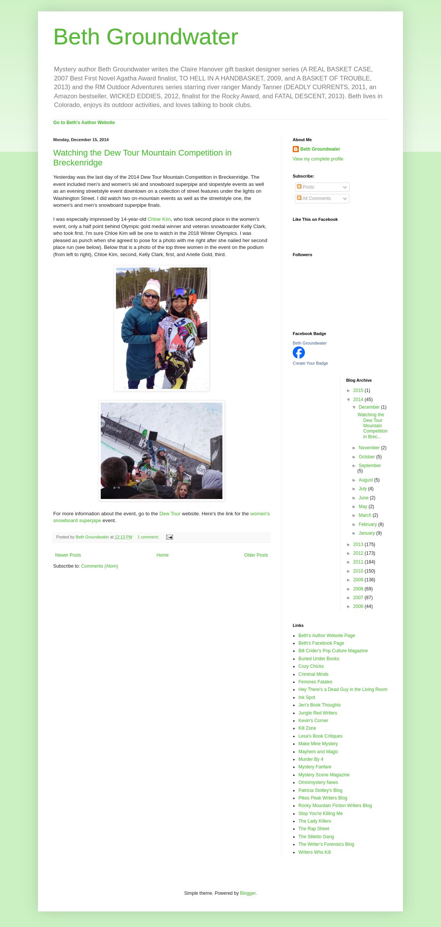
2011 (359, 562)
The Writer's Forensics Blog (326, 844)
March (366, 515)
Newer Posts (68, 555)
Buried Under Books (318, 658)
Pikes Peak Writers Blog (322, 798)
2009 (359, 579)
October (367, 457)
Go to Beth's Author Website (84, 122)
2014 (359, 399)
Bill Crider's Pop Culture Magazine (333, 650)
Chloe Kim (159, 219)
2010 (359, 571)
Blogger (247, 893)
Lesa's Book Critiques (320, 736)
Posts (305, 187)
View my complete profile (318, 159)
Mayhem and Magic (318, 751)
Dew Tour (169, 513)
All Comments (314, 198)
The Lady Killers (314, 821)
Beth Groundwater (145, 36)
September (370, 465)
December (370, 407)
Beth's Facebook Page (321, 643)
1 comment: (149, 537)
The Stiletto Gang (316, 836)
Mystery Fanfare (315, 767)
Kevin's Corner (313, 720)
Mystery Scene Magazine (324, 774)
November (370, 447)
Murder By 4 (310, 759)
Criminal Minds (313, 674)
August (366, 480)
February (368, 524)
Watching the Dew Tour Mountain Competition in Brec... (372, 425)
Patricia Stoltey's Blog (320, 790)
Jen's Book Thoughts (319, 705)
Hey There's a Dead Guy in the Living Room (342, 689)
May (363, 506)
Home (163, 555)
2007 (359, 597)
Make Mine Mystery (318, 743)
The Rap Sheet (313, 828)
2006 (359, 606)
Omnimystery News (318, 782)
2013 (359, 544)
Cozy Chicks (311, 666)
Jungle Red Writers (317, 713)
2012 (359, 553)
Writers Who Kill (314, 852)
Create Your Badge (310, 363)
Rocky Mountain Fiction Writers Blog (335, 805)
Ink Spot (306, 697)
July (363, 488)
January (367, 533)
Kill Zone (307, 728)
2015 (359, 390)
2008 (359, 589)
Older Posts (256, 555)
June (364, 497)
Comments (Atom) (99, 566)
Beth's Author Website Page (326, 635)
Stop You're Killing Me (320, 813)
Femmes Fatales (315, 682)
